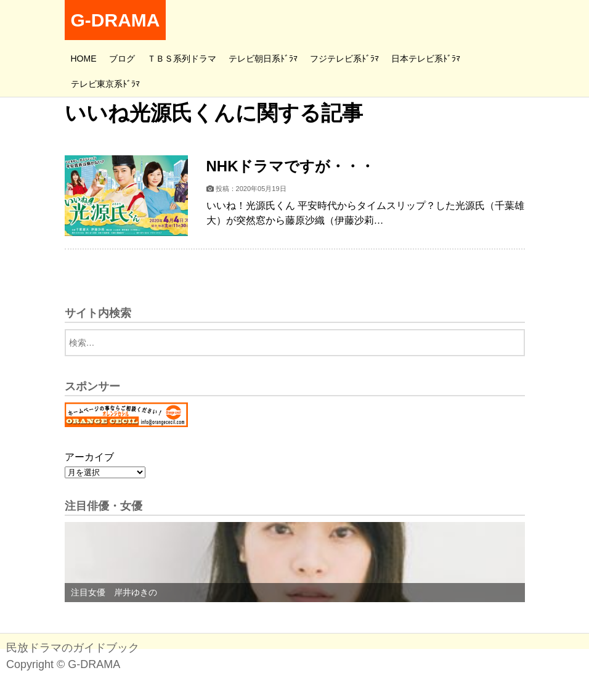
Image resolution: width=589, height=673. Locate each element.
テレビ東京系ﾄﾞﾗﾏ (105, 84)
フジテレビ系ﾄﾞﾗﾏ (344, 58)
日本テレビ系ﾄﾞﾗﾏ (425, 58)
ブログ (122, 58)
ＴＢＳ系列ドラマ (181, 58)
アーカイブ (89, 457)
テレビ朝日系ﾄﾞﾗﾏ (263, 58)
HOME (84, 58)
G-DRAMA (115, 20)
